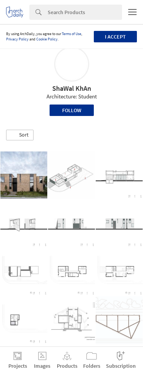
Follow (71, 110)
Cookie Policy (47, 39)
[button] (20, 135)
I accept (115, 36)
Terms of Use (71, 33)
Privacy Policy (17, 39)
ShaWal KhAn (71, 88)
